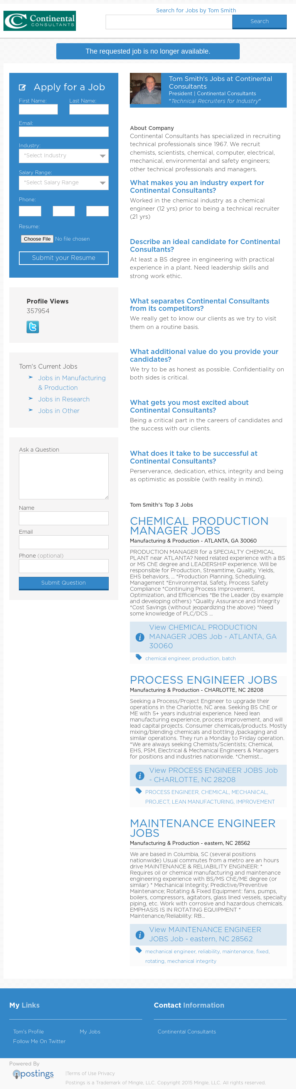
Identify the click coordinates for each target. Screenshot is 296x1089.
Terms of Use (81, 1073)
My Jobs (90, 1032)
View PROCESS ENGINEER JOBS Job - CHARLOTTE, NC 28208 (213, 775)
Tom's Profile (28, 1032)
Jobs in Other (58, 411)
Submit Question (63, 583)
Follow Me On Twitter (39, 1041)
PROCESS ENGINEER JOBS (204, 680)
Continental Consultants (187, 1032)
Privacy (106, 1073)
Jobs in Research (64, 399)
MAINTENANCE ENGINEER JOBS (203, 829)
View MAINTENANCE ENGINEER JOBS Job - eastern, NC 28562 (205, 935)
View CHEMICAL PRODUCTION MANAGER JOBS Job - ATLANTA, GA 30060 (213, 637)
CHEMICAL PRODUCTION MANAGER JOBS (199, 526)
